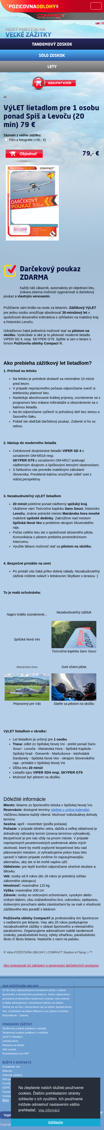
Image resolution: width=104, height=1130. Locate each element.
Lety (52, 66)
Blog (5, 1100)
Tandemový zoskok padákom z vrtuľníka (25, 1032)
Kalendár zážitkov (12, 1075)
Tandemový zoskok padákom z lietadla (24, 1028)
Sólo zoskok (52, 55)
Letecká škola (10, 1041)
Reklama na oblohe (13, 1045)
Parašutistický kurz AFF (15, 1053)
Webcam (7, 1070)
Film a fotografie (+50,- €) (27, 140)
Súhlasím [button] (55, 1122)
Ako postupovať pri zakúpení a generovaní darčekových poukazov (51, 965)
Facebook (7, 1091)
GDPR (6, 1087)
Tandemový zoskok (52, 44)
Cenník (6, 1083)
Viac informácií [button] (49, 1110)
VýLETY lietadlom (12, 1036)
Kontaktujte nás (11, 1066)
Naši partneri (9, 1079)
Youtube (7, 1096)
